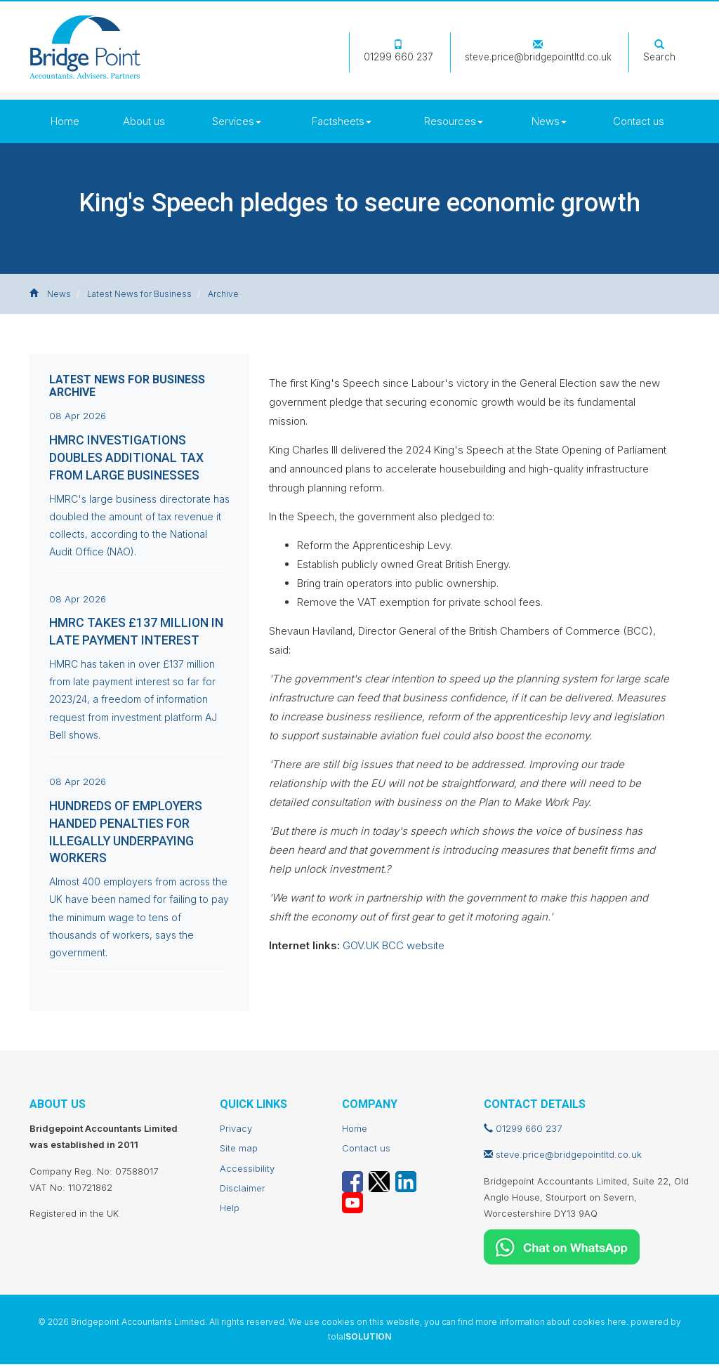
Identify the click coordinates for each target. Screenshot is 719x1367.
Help (229, 1211)
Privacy (236, 1131)
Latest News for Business (139, 294)
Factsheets (341, 121)
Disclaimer (242, 1190)
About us (144, 121)
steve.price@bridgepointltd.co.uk (538, 51)
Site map (239, 1151)
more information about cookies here (550, 1324)
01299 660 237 (398, 51)
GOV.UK (361, 945)
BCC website (413, 945)
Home (65, 121)
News (549, 121)
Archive (223, 294)
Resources (453, 121)
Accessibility (247, 1171)
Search (659, 51)
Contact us (638, 121)
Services (236, 121)
